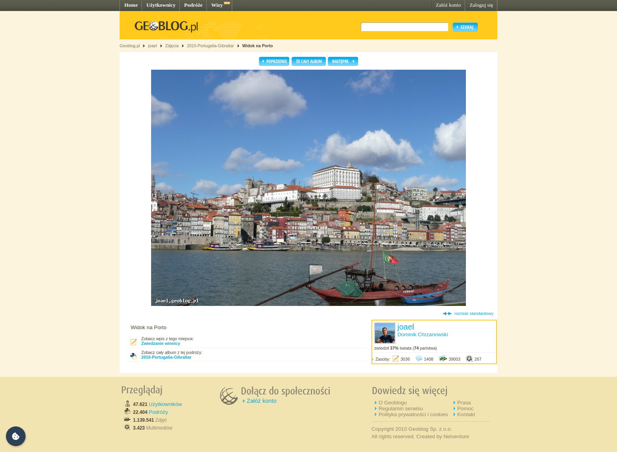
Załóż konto (448, 5)
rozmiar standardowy (473, 313)
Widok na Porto (257, 45)
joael (152, 45)
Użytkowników (165, 404)
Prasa (464, 403)
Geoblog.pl (130, 45)
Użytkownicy (160, 5)
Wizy (217, 5)
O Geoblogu (393, 403)
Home (131, 5)
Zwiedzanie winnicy (160, 343)
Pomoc (465, 408)
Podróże (193, 5)
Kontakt (466, 414)
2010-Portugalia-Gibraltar (210, 45)
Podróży (158, 412)
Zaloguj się (481, 5)
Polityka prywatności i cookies (413, 414)
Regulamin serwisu (401, 408)
